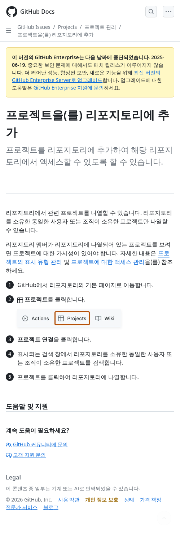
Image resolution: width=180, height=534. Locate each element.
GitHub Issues (34, 26)
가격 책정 (151, 499)
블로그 (50, 507)
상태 (129, 499)
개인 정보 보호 (101, 499)
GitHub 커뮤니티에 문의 (37, 444)
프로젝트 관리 (100, 26)
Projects (67, 26)
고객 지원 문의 (26, 454)
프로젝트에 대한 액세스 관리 (108, 262)
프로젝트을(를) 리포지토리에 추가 (55, 34)
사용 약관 (69, 499)
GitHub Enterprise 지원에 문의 (69, 87)
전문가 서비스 (22, 507)
